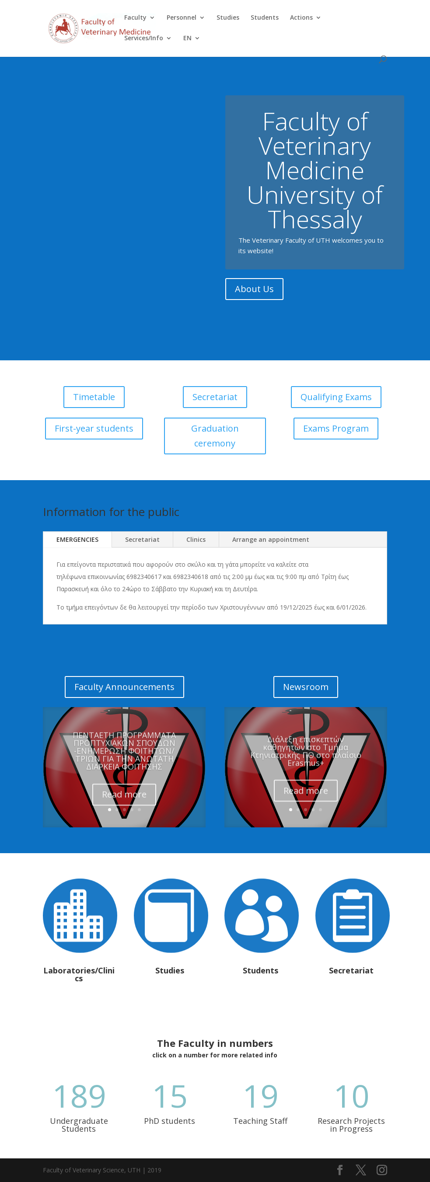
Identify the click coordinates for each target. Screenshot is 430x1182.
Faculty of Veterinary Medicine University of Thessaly (315, 186)
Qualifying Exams (336, 397)
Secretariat (215, 397)
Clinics (196, 539)
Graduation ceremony (215, 435)
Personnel (181, 17)
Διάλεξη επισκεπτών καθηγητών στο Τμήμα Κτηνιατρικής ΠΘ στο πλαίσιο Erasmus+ (305, 760)
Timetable (94, 397)
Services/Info (143, 38)
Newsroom (306, 687)
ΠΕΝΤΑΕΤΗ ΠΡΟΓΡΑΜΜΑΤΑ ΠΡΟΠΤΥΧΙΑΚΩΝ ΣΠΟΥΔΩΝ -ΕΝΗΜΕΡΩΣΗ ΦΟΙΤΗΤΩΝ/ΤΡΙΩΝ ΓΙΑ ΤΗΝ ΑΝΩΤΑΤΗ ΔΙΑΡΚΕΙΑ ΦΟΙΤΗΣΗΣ (124, 761)
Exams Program (336, 428)
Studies (228, 17)
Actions (301, 17)
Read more (124, 805)
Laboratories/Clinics (79, 974)
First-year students (94, 428)
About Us (254, 305)
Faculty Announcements (124, 687)
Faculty (135, 17)
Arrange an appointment (270, 539)
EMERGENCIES (77, 539)
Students (265, 17)
